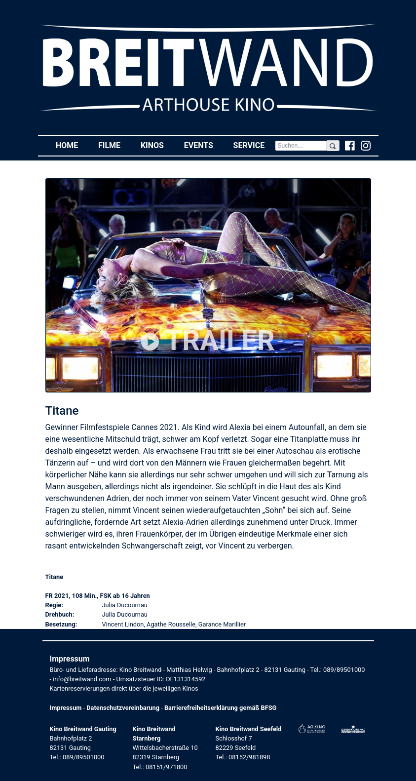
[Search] (301, 145)
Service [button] (254, 145)
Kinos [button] (157, 145)
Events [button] (204, 145)
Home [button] (72, 145)
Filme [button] (114, 145)
